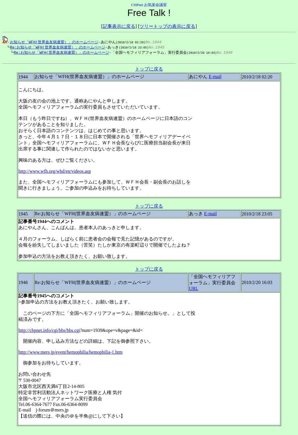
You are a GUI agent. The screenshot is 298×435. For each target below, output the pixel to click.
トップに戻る (149, 70)
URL (193, 289)
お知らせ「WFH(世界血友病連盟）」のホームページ (54, 41)
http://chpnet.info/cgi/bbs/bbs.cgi (49, 331)
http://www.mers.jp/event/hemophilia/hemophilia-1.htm (70, 353)
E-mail (215, 78)
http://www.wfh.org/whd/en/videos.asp (54, 172)
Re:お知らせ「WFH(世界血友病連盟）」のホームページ (56, 47)
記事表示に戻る (119, 26)
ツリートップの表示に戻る (167, 26)
